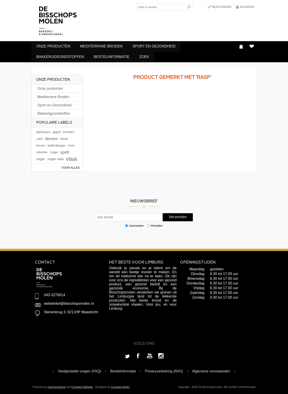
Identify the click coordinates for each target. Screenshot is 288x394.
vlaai (71, 158)
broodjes (68, 131)
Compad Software (82, 386)
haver (64, 138)
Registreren (221, 7)
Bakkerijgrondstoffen (60, 56)
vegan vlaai (55, 158)
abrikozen (43, 131)
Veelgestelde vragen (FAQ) (79, 370)
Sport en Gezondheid (156, 46)
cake (39, 137)
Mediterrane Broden (102, 46)
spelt (64, 151)
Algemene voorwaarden (211, 370)
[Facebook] (138, 355)
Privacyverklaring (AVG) (164, 370)
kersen (40, 144)
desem (51, 137)
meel (71, 144)
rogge (54, 151)
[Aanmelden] (129, 216)
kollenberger (56, 144)
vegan (40, 158)
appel (56, 131)
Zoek (147, 56)
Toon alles (70, 166)
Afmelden (157, 224)
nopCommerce (56, 386)
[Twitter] (127, 355)
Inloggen (247, 7)
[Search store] (161, 7)
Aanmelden (136, 224)
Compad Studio (120, 386)
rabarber (42, 151)
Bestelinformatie (113, 56)
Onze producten (54, 46)
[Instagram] (161, 355)
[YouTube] (149, 355)
